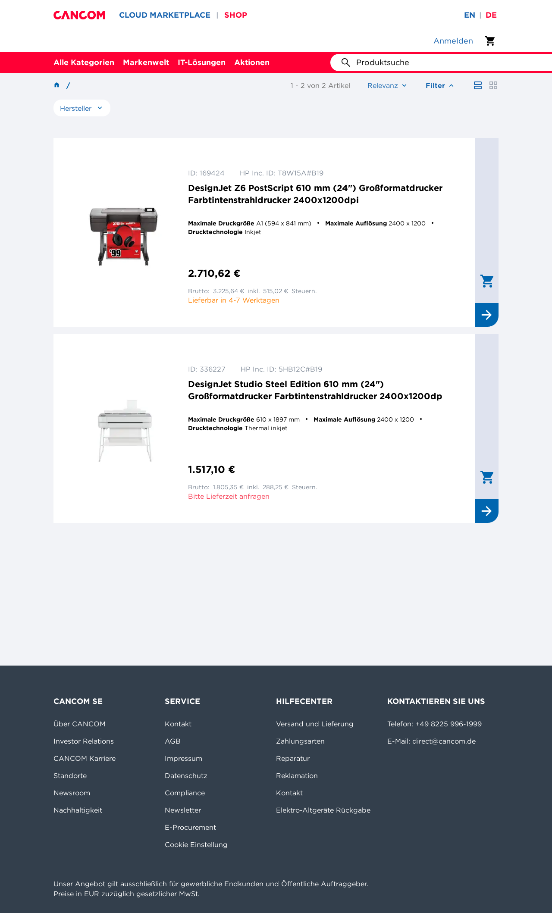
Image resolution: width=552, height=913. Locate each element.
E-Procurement (190, 827)
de (491, 15)
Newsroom (71, 792)
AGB (173, 741)
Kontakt (178, 723)
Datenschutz (186, 775)
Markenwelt (146, 62)
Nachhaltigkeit (77, 810)
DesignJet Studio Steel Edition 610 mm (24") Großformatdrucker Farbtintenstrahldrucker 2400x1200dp (315, 389)
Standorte (70, 775)
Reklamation (297, 775)
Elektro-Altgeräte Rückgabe (323, 810)
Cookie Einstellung (196, 844)
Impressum (183, 758)
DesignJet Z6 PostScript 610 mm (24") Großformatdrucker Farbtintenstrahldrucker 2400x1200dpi (315, 193)
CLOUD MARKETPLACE (164, 15)
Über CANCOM (79, 723)
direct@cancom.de (444, 741)
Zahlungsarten (300, 741)
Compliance (185, 792)
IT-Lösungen (202, 62)
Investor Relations (83, 741)
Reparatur (293, 758)
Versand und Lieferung (315, 723)
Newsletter (183, 810)
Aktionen (252, 62)
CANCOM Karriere (84, 758)
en (469, 15)
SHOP (235, 15)
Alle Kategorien (83, 62)
